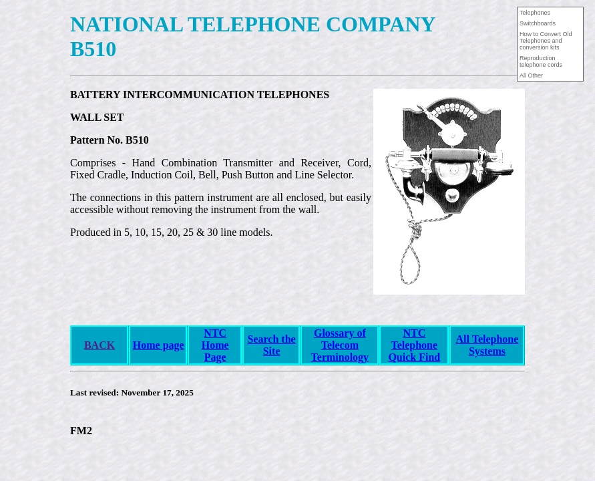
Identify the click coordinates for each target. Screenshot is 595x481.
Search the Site (272, 345)
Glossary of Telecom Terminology (340, 345)
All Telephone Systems (487, 345)
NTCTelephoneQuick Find (414, 345)
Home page (158, 345)
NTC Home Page (215, 345)
